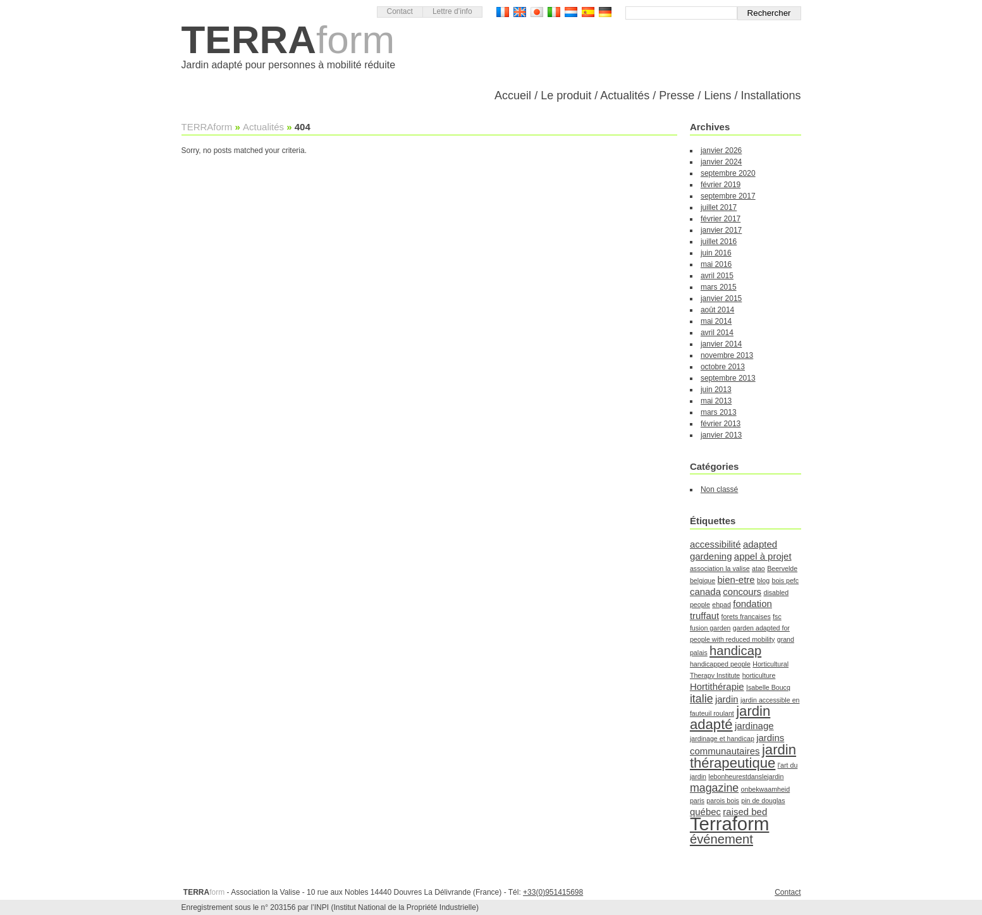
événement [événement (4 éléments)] (721, 839)
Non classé (719, 489)
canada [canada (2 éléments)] (705, 591)
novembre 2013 (727, 355)
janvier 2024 (721, 161)
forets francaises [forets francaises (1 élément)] (746, 616)
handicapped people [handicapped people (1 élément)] (720, 664)
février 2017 (720, 218)
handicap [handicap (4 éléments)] (735, 651)
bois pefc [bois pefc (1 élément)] (785, 580)
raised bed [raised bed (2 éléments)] (745, 811)
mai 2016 (716, 264)
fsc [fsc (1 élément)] (777, 616)
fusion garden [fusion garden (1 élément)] (710, 628)
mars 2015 (719, 287)
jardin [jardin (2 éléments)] (727, 699)
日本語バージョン (536, 12)
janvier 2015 (721, 298)
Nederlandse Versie (571, 12)
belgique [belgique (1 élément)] (702, 580)
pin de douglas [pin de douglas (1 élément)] (763, 800)
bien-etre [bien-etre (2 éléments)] (736, 579)
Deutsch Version (605, 12)
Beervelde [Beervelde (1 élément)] (782, 568)
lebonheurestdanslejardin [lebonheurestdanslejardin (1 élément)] (745, 776)
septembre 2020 (728, 173)
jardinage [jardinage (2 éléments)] (754, 725)
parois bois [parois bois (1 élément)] (722, 800)
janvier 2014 (721, 344)
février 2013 (720, 423)
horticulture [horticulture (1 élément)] (759, 675)
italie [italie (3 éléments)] (701, 698)
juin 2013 (716, 389)
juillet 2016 (719, 241)
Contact (400, 11)
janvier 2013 (721, 435)
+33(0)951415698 (553, 892)
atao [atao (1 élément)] (758, 568)
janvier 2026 (721, 150)
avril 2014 (717, 332)
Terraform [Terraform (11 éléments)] (729, 823)
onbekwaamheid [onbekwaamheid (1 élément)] (765, 789)
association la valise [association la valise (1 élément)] (720, 568)
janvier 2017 (721, 230)
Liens (717, 95)
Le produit (566, 95)
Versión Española (588, 12)
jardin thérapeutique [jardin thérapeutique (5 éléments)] (743, 756)
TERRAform (207, 126)
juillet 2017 (719, 207)
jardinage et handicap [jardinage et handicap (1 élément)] (722, 738)
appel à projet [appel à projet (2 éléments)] (763, 556)
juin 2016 (716, 253)
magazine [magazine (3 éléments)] (714, 788)
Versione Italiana (554, 12)
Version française (502, 12)
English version (519, 12)
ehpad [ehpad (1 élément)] (721, 604)
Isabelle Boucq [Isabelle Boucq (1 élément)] (768, 687)
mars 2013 (719, 412)
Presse (676, 95)
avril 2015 (717, 275)
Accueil (512, 95)
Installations (770, 95)
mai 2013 (716, 400)
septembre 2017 (728, 196)
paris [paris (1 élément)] (697, 800)
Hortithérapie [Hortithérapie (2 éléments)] (717, 686)
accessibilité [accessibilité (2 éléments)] (715, 544)
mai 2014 (716, 321)
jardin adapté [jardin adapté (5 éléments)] (730, 717)
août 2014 (717, 309)
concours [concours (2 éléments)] (742, 591)
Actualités (624, 95)
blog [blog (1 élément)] (763, 580)
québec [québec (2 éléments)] (705, 811)
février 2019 (720, 184)
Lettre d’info (452, 11)
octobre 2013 (723, 366)
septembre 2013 (728, 378)
